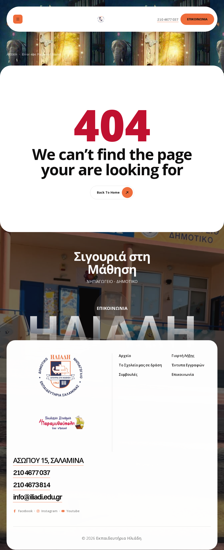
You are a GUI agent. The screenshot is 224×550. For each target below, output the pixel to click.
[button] (167, 19)
